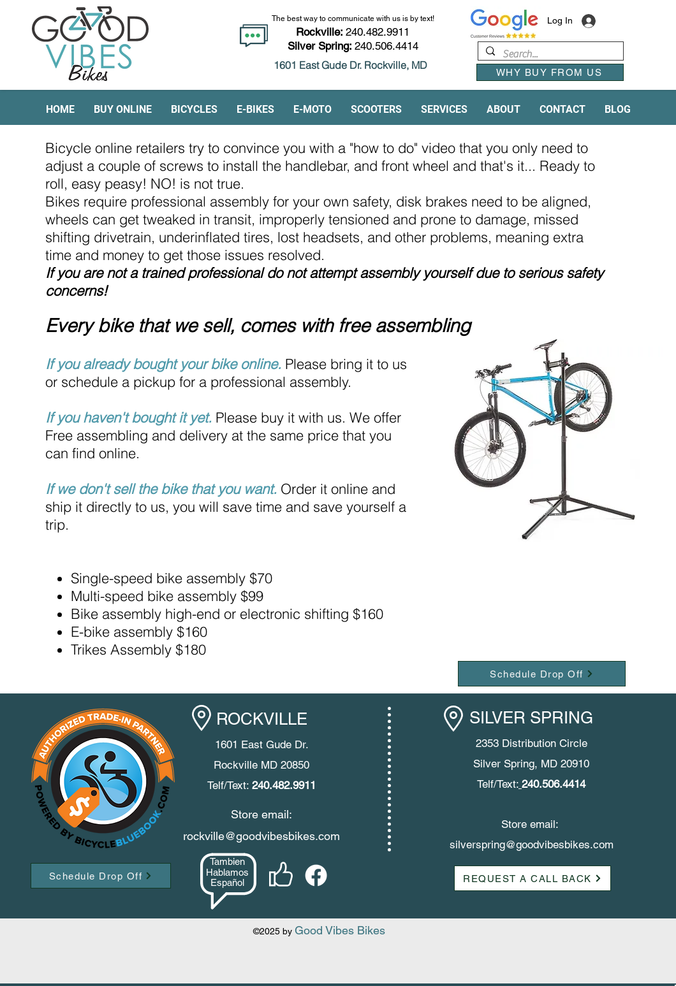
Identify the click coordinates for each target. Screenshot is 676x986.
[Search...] (549, 54)
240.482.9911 (352, 31)
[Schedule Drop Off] (542, 673)
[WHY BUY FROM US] (550, 72)
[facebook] (316, 875)
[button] (122, 109)
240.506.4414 (386, 46)
